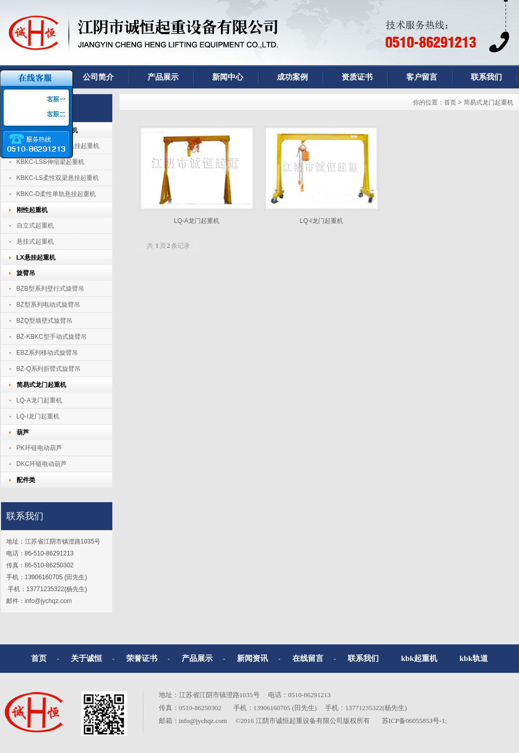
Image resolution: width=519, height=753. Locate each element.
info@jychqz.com (48, 601)
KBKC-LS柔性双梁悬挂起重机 (58, 178)
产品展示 (163, 76)
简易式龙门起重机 (41, 384)
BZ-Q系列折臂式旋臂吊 (49, 368)
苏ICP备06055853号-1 (413, 721)
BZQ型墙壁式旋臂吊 (45, 320)
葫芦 (23, 432)
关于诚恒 (86, 658)
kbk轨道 (473, 658)
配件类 (26, 480)
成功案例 (292, 76)
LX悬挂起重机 (36, 257)
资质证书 (357, 76)
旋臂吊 (26, 273)
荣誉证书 (141, 658)
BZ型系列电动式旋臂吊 (48, 304)
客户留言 (421, 76)
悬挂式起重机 (35, 241)
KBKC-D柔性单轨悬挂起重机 (56, 194)
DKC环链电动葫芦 (42, 464)
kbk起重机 (419, 658)
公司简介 (98, 76)
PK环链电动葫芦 (39, 447)
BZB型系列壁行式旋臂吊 (50, 288)
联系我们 (363, 658)
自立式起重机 (35, 225)
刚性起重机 (32, 210)
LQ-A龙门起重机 (39, 400)
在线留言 (307, 658)
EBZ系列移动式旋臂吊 (47, 352)
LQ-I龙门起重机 (38, 416)
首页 (450, 102)
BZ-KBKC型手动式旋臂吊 (52, 336)
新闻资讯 (252, 658)
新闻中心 (227, 76)
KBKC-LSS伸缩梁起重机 (50, 161)
